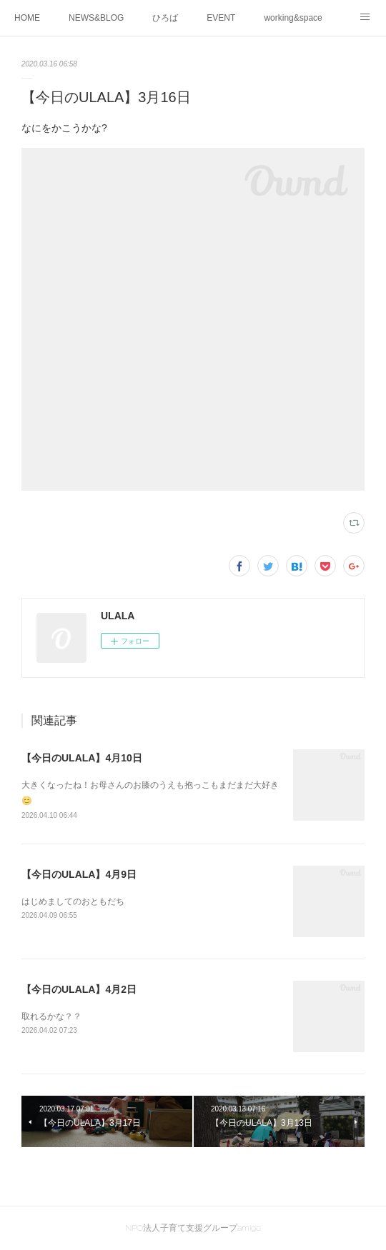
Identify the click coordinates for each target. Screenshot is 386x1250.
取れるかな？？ (51, 1016)
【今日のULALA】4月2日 (79, 989)
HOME (27, 18)
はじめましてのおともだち (72, 901)
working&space (293, 18)
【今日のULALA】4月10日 (81, 758)
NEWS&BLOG (96, 18)
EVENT (221, 18)
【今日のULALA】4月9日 (79, 874)
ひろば (165, 18)
